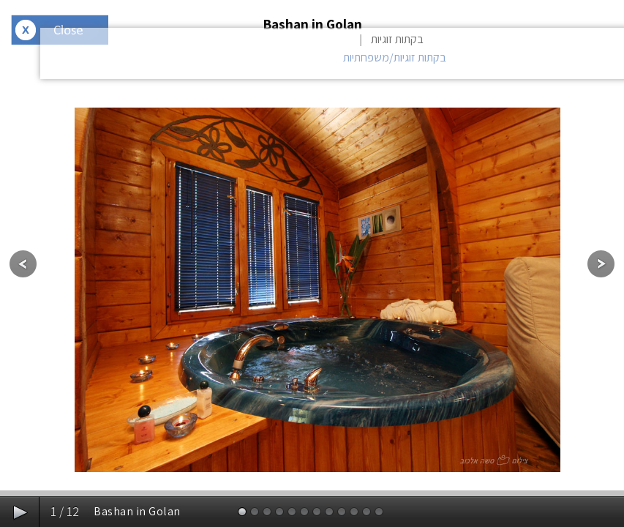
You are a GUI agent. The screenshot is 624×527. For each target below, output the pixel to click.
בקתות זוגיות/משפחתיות (394, 57)
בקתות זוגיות (397, 39)
